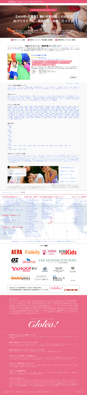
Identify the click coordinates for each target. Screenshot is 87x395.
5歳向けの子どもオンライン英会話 (49, 365)
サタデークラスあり (42, 100)
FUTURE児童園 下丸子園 (38, 55)
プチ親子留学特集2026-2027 (67, 167)
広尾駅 (41, 107)
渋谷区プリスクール (78, 206)
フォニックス (45, 201)
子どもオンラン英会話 (66, 336)
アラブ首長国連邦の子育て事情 (32, 200)
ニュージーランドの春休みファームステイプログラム (34, 351)
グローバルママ (58, 200)
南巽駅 (15, 118)
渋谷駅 (30, 106)
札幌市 (10, 126)
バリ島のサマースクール (29, 345)
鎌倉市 (24, 149)
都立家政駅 (60, 117)
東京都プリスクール (77, 203)
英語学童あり (28, 97)
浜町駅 (75, 106)
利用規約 (18, 391)
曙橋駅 (68, 113)
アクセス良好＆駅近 (36, 64)
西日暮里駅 (22, 116)
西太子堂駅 (22, 113)
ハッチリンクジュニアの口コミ (51, 359)
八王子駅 (18, 112)
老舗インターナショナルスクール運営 (16, 97)
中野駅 (77, 116)
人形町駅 (70, 106)
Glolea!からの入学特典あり (39, 97)
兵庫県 (9, 135)
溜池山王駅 (36, 109)
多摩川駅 (49, 59)
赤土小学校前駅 (29, 116)
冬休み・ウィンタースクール (10, 232)
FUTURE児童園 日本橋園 (38, 161)
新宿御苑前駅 (38, 117)
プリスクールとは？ (12, 87)
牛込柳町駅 (44, 117)
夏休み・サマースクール (9, 229)
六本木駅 (13, 109)
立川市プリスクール (78, 216)
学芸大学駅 (32, 110)
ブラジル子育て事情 (29, 224)
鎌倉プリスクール (78, 221)
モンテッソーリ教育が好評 (65, 98)
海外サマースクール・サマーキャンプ (30, 336)
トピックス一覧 (58, 211)
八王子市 (20, 145)
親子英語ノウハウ (46, 203)
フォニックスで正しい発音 (49, 372)
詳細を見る (73, 77)
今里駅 (20, 118)
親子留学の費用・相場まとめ (10, 220)
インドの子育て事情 (29, 206)
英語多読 (11, 372)
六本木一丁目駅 (24, 109)
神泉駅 (35, 106)
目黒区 (51, 145)
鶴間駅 (61, 114)
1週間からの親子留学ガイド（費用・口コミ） (14, 210)
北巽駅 (11, 118)
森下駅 (64, 109)
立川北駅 (46, 114)
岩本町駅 (13, 114)
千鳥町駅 (44, 59)
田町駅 (75, 109)
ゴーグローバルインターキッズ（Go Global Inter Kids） (58, 156)
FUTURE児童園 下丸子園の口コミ (59, 384)
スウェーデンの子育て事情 (31, 214)
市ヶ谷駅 (32, 113)
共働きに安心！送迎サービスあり (17, 98)
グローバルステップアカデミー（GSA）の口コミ (33, 357)
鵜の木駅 (29, 4)
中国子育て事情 (28, 232)
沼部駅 (53, 59)
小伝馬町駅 (47, 116)
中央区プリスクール (78, 211)
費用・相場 (20, 88)
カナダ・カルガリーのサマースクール (63, 344)
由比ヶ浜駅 (64, 106)
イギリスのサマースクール (31, 344)
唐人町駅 (21, 110)
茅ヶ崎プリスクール (78, 219)
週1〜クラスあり (51, 96)
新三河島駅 (36, 116)
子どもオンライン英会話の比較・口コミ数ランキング (23, 310)
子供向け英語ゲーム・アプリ (48, 214)
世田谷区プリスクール (79, 208)
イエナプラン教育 (59, 205)
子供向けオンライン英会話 (67, 171)
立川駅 (52, 109)
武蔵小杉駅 (71, 110)
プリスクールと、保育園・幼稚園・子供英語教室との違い (30, 87)
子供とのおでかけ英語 (47, 208)
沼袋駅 (20, 106)
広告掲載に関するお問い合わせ (43, 391)
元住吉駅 (53, 113)
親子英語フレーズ (46, 211)
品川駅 (17, 109)
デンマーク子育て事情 (30, 218)
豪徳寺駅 (46, 112)
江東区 (46, 145)
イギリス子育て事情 (29, 201)
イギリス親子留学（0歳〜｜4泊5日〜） (12, 203)
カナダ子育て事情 (29, 211)
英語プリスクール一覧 (66, 174)
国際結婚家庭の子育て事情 (31, 231)
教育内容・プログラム (63, 87)
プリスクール (17, 192)
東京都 (32, 59)
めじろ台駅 (64, 116)
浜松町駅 (56, 112)
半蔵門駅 (48, 113)
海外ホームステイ (59, 206)
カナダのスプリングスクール (15, 351)
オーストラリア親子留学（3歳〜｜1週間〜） (13, 198)
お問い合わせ (32, 391)
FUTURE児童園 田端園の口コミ (22, 385)
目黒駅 (57, 107)
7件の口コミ (43, 57)
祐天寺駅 (39, 110)
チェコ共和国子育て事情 (30, 216)
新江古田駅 (10, 106)
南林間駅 (57, 114)
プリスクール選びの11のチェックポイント (60, 88)
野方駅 (54, 117)
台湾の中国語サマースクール (57, 345)
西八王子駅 (54, 116)
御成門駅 (47, 109)
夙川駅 (49, 110)
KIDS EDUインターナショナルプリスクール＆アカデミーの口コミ (46, 380)
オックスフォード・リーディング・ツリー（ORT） (25, 372)
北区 (70, 145)
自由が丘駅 (59, 113)
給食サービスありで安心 (37, 63)
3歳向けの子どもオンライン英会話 (16, 365)
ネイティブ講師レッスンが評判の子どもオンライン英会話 (22, 366)
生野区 (10, 141)
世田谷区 (61, 145)
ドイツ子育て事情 (29, 219)
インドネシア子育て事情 (30, 205)
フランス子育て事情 (29, 226)
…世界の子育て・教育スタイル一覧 (33, 236)
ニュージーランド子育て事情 (31, 221)
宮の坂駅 (36, 112)
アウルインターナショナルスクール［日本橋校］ (34, 156)
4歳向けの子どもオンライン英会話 (33, 365)
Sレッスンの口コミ (50, 357)
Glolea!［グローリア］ (8, 192)
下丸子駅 (62, 59)
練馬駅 (65, 117)
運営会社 (6, 391)
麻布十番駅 (20, 107)
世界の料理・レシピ (59, 210)
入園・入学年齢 (73, 87)
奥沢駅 (64, 113)
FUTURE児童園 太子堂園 (14, 161)
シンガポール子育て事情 (30, 213)
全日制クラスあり (61, 96)
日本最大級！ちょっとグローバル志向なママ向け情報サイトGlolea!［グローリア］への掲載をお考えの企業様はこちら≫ (43, 241)
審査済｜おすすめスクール (38, 61)
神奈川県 (9, 147)
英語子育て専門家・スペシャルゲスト (63, 198)
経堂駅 (40, 112)
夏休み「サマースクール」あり (52, 61)
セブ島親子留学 (7, 206)
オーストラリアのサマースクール (16, 344)
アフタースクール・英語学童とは (42, 88)
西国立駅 (51, 114)
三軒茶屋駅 (47, 106)
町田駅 (27, 113)
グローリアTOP (11, 4)
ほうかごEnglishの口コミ (37, 359)
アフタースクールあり (65, 63)
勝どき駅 (16, 113)
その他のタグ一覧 (29, 234)
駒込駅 (42, 116)
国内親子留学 (6, 208)
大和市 (14, 149)
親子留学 (70, 305)
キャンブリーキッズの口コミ (65, 359)
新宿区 (42, 145)
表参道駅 (73, 107)
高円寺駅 (11, 117)
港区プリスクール (78, 205)
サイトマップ (25, 391)
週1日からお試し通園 (28, 88)
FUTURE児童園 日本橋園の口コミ (38, 385)
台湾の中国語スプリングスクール (55, 351)
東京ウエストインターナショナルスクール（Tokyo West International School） (49, 159)
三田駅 (26, 107)
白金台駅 (53, 107)
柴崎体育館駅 (58, 109)
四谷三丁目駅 (34, 114)
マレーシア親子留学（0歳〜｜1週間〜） (12, 205)
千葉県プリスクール (77, 223)
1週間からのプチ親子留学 (14, 336)
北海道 (9, 125)
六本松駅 (27, 110)
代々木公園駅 (27, 114)
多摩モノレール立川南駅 (27, 112)
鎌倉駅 (53, 106)
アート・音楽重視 (46, 64)
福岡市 (10, 131)
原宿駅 (27, 117)
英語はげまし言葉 (46, 206)
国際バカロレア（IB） (60, 203)
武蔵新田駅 (57, 59)
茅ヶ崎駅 (26, 106)
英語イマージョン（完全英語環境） (67, 97)
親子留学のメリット (8, 218)
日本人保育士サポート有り (72, 96)
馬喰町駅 (11, 113)
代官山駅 (36, 107)
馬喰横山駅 (76, 112)
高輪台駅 (68, 107)
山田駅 (59, 116)
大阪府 (9, 139)
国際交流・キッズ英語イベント (10, 233)
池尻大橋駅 (55, 110)
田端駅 (66, 112)
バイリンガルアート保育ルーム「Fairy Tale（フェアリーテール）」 (22, 155)
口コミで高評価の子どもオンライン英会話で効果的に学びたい (28, 374)
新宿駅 (50, 117)
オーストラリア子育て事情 (31, 208)
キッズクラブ (58, 208)
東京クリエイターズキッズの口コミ (31, 382)
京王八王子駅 (72, 116)
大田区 (36, 59)
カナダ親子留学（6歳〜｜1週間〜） (11, 201)
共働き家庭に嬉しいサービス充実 (51, 63)
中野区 (24, 145)
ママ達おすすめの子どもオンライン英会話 (68, 365)
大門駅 (50, 112)
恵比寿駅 (63, 107)
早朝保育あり (37, 98)
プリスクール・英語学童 (21, 4)
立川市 (14, 145)
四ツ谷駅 (38, 113)
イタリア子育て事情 (29, 203)
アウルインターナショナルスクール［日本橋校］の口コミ (53, 382)
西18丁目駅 (15, 110)
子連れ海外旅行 (42, 305)
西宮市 (10, 136)
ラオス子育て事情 (29, 229)
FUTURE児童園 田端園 (26, 161)
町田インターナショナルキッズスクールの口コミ (39, 384)
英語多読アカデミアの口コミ (62, 357)
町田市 (10, 145)
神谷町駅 (42, 109)
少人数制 (53, 64)
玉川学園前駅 (17, 117)
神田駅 (73, 113)
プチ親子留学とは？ (8, 217)
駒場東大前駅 (41, 106)
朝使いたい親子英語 (46, 210)
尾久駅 (70, 112)
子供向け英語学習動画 (47, 213)
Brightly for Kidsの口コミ (24, 359)
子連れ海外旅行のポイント (9, 222)
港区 (39, 145)
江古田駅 (16, 106)
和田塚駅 (58, 106)
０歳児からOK (29, 98)
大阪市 (10, 140)
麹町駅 (42, 113)
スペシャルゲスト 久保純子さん (68, 178)
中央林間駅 (12, 112)
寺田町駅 (70, 117)
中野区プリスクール (78, 213)
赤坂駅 (30, 109)
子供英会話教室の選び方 (47, 200)
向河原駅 (66, 110)
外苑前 (60, 110)
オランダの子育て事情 (30, 210)
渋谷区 (65, 145)
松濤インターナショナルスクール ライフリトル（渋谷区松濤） (52, 155)
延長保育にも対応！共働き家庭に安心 (49, 98)
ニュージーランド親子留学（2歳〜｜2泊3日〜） (14, 200)
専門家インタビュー (37, 308)
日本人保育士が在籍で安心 (66, 61)
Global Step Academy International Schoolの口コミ (19, 380)
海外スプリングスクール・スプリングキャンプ (50, 336)
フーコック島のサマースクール (43, 345)
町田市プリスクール (78, 214)
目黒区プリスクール (78, 210)
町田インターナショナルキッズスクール (54, 161)
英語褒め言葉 (45, 205)
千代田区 (30, 145)
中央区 (10, 127)
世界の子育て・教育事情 (41, 306)
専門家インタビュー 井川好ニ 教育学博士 (68, 181)
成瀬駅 (23, 117)
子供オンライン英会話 (47, 198)
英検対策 (40, 372)
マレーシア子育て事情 (30, 228)
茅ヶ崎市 (20, 149)
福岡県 (9, 130)
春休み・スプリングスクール (10, 230)
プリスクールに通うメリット (51, 87)
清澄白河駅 (69, 109)
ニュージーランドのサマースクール (46, 344)
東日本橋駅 (46, 107)
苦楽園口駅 (44, 110)
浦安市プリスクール (78, 224)
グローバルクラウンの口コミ (15, 357)
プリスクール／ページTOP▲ (72, 83)
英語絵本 (57, 201)
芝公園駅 (31, 107)
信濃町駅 (40, 114)
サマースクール (23, 306)
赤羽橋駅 (15, 107)
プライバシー (12, 391)
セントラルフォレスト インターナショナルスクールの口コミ (36, 381)
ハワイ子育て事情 (29, 223)
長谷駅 (31, 117)
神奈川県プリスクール (78, 218)
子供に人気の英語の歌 (47, 216)
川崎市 (10, 149)
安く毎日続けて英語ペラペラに (63, 372)
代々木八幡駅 (19, 114)
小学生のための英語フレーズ (48, 218)
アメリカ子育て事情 (29, 198)
